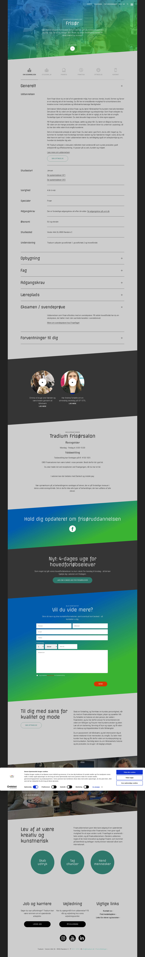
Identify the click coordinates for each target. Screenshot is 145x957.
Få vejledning (72, 924)
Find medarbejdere (107, 914)
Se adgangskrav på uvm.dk (98, 211)
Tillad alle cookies (129, 938)
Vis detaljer (96, 953)
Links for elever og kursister (107, 918)
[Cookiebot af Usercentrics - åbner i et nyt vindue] (12, 953)
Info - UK (122, 4)
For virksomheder (110, 4)
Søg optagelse (58, 158)
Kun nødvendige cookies (129, 949)
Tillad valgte (130, 944)
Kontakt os (107, 911)
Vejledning (98, 4)
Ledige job (37, 924)
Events (89, 4)
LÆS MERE (77, 783)
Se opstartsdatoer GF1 (56, 175)
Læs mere (42, 406)
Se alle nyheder (31, 795)
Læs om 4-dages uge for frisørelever (72, 580)
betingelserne (50, 675)
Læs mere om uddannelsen (58, 152)
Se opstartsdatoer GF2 (56, 180)
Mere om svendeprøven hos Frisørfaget (63, 323)
